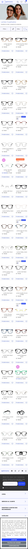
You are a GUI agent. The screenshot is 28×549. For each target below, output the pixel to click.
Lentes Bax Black (7, 293)
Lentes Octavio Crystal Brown (22, 170)
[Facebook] (12, 470)
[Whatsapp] (26, 470)
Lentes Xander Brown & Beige (21, 293)
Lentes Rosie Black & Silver (7, 149)
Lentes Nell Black (21, 272)
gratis (23, 116)
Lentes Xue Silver (21, 148)
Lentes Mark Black (8, 355)
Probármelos (5, 51)
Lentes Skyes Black (22, 438)
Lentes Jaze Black (8, 107)
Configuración (14, 546)
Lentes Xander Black (7, 376)
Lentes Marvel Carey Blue (22, 231)
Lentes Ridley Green (22, 252)
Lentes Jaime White (22, 211)
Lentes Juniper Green (21, 377)
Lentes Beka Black (8, 86)
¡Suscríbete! (22, 483)
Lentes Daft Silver (7, 191)
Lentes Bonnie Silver (7, 438)
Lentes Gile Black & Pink (8, 128)
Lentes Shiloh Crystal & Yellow (21, 315)
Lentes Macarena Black (21, 356)
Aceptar (14, 539)
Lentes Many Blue (7, 335)
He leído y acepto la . (13, 487)
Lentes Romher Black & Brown (21, 44)
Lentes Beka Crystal (22, 65)
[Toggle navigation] (2, 2)
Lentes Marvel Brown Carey (21, 128)
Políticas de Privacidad (18, 487)
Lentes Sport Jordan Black (21, 417)
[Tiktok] (19, 470)
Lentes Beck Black (8, 397)
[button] (18, 2)
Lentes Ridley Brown (21, 335)
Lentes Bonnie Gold (22, 397)
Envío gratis (20, 159)
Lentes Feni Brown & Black (7, 231)
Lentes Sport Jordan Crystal (7, 417)
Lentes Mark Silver (8, 252)
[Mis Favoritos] (21, 2)
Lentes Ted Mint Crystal (8, 170)
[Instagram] (15, 470)
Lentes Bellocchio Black (7, 66)
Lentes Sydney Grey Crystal (8, 272)
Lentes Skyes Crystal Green (7, 458)
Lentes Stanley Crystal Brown (8, 315)
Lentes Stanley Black (7, 211)
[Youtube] (22, 470)
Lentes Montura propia (22, 458)
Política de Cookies (14, 542)
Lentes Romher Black (21, 191)
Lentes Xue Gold (21, 107)
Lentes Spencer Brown (8, 44)
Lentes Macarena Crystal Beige (21, 87)
